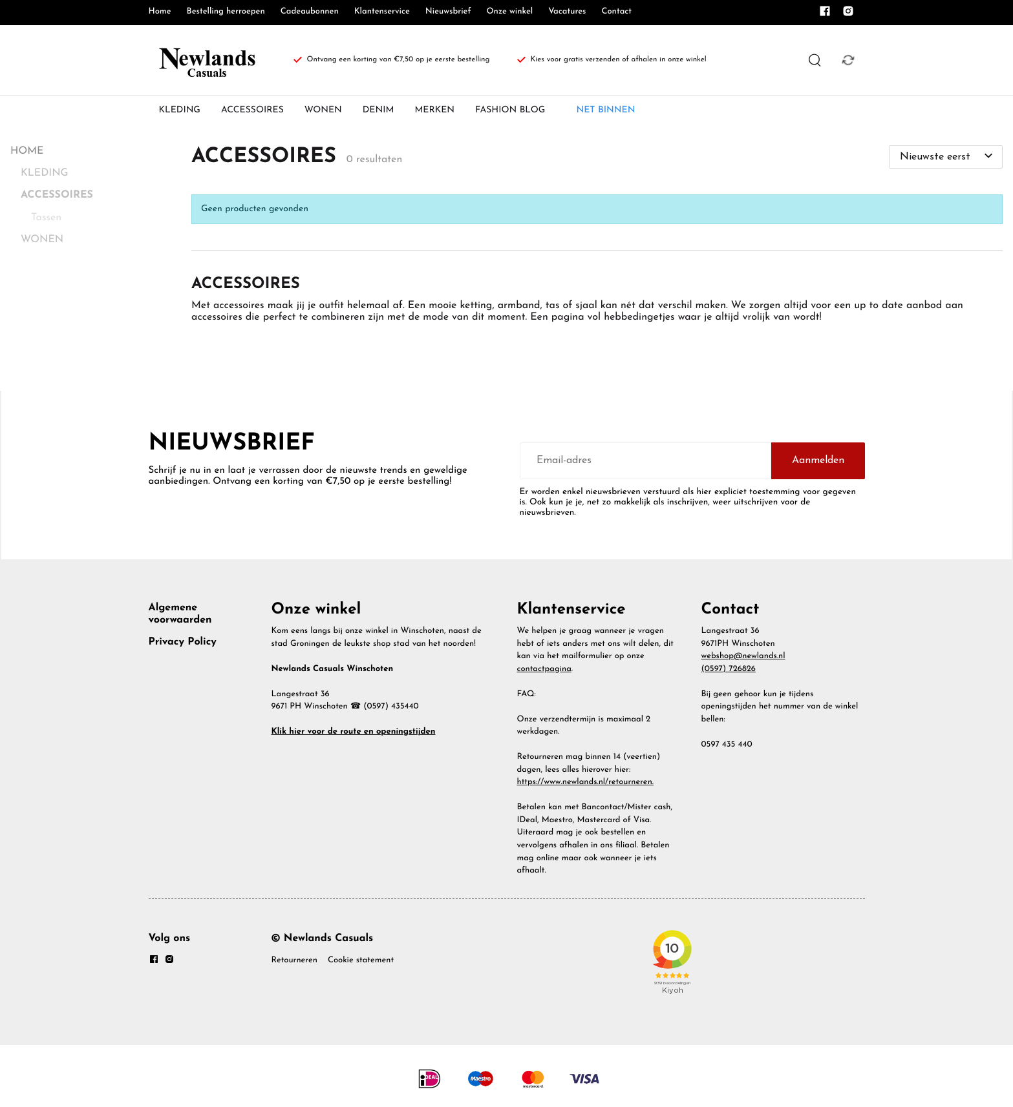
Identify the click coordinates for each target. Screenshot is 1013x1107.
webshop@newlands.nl (743, 656)
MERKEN (434, 110)
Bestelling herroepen (226, 12)
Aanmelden (818, 460)
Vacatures (567, 12)
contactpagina (544, 669)
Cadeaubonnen (310, 12)
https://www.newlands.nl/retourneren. (585, 782)
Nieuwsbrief (448, 12)
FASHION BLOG (510, 110)
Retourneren (294, 961)
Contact (616, 12)
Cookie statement (361, 961)
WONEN (323, 110)
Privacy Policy (183, 642)
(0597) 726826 (728, 669)
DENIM (378, 110)
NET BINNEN (605, 110)
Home (160, 12)
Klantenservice (382, 12)
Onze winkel (509, 12)
